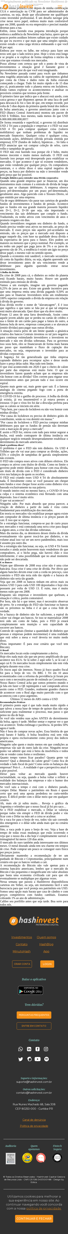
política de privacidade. (43, 1208)
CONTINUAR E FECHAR (34, 1218)
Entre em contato (34, 1025)
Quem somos (46, 937)
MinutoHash (21, 951)
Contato (22, 944)
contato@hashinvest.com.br (34, 1092)
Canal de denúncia (34, 1119)
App (46, 951)
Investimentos (21, 937)
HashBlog (46, 944)
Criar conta (22, 964)
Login (47, 964)
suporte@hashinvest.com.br (34, 1081)
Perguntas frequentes (34, 1015)
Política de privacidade (34, 1126)
